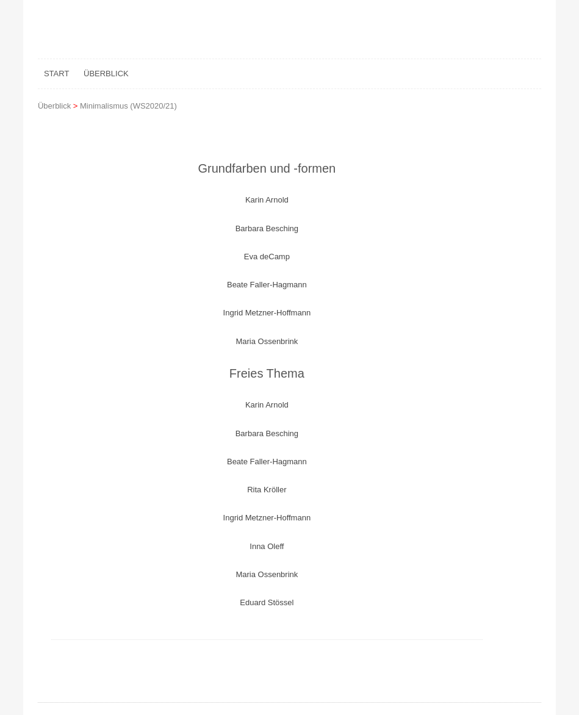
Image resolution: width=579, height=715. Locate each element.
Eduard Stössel (266, 602)
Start (56, 73)
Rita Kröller (266, 489)
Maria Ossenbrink (267, 341)
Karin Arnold (267, 199)
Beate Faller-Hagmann (267, 284)
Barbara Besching (267, 228)
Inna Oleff (267, 546)
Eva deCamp (267, 256)
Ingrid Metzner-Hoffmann (267, 312)
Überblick (106, 73)
